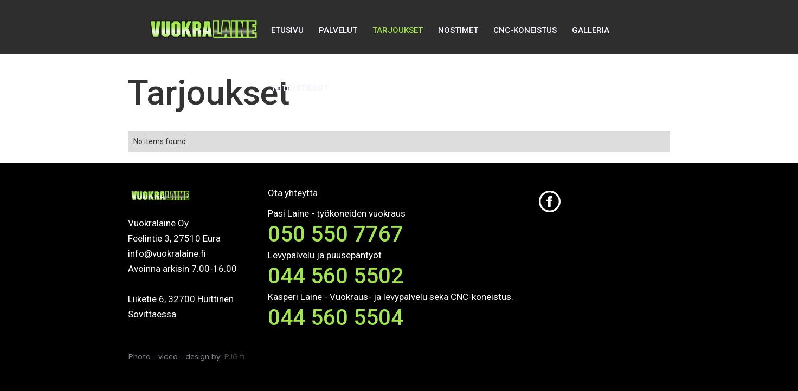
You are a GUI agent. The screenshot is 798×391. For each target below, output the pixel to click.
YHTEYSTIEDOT (300, 88)
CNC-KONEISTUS (525, 30)
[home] (203, 59)
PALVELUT (338, 30)
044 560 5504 (335, 317)
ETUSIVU (287, 30)
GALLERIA (590, 30)
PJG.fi (234, 356)
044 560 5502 (335, 276)
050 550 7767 (335, 234)
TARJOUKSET (397, 30)
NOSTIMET (458, 30)
